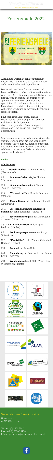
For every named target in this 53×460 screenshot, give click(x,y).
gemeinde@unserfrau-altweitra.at (27, 433)
